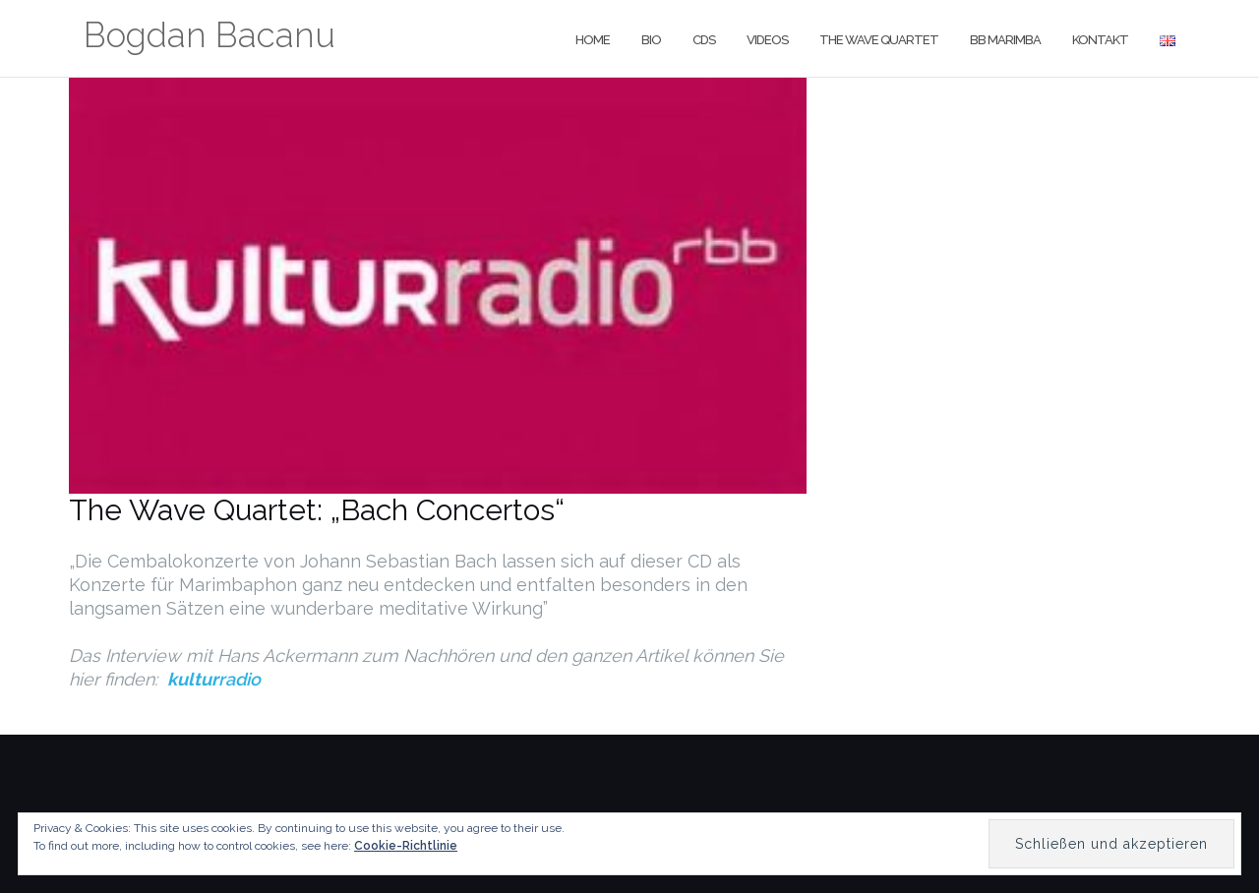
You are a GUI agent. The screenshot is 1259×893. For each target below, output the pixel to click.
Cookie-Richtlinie (405, 846)
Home (592, 39)
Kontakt (1100, 39)
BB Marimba (1005, 39)
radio (214, 679)
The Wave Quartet (878, 39)
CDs (703, 39)
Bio (651, 39)
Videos (767, 39)
